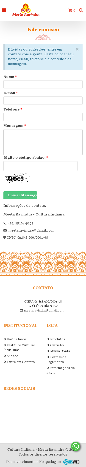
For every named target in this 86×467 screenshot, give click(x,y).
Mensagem (14, 125)
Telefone (12, 109)
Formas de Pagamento (57, 359)
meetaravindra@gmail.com (31, 230)
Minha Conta (58, 351)
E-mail (10, 93)
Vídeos (10, 356)
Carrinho (55, 345)
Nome (10, 77)
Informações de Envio (61, 370)
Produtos (56, 339)
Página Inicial (15, 339)
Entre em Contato (19, 362)
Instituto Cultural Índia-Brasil (19, 347)
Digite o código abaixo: (25, 157)
